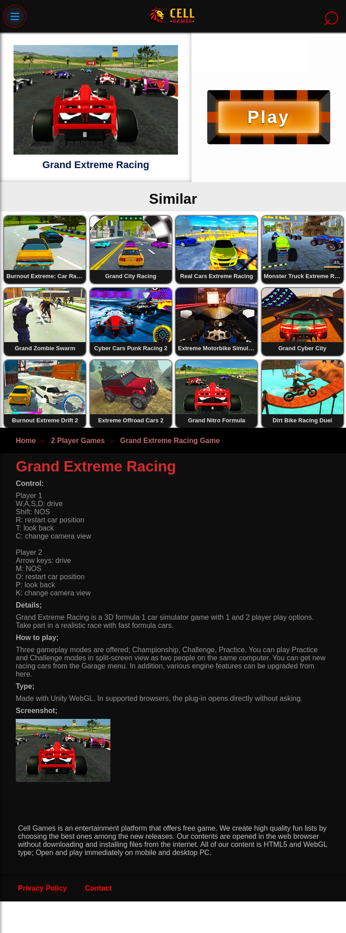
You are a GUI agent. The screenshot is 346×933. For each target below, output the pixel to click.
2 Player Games (78, 440)
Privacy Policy (42, 888)
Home (26, 440)
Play (268, 117)
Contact (98, 888)
